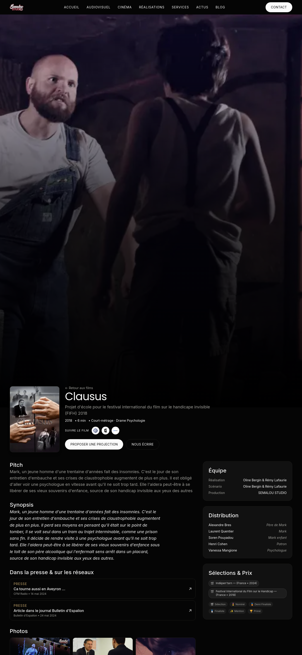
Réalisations (152, 7)
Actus (202, 7)
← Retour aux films (79, 388)
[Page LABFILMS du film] (115, 430)
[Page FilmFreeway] (105, 430)
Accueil (71, 7)
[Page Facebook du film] (95, 430)
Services (180, 7)
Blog (220, 7)
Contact (279, 7)
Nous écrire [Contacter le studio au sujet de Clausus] (142, 444)
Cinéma (125, 7)
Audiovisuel (98, 7)
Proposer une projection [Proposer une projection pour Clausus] (94, 444)
